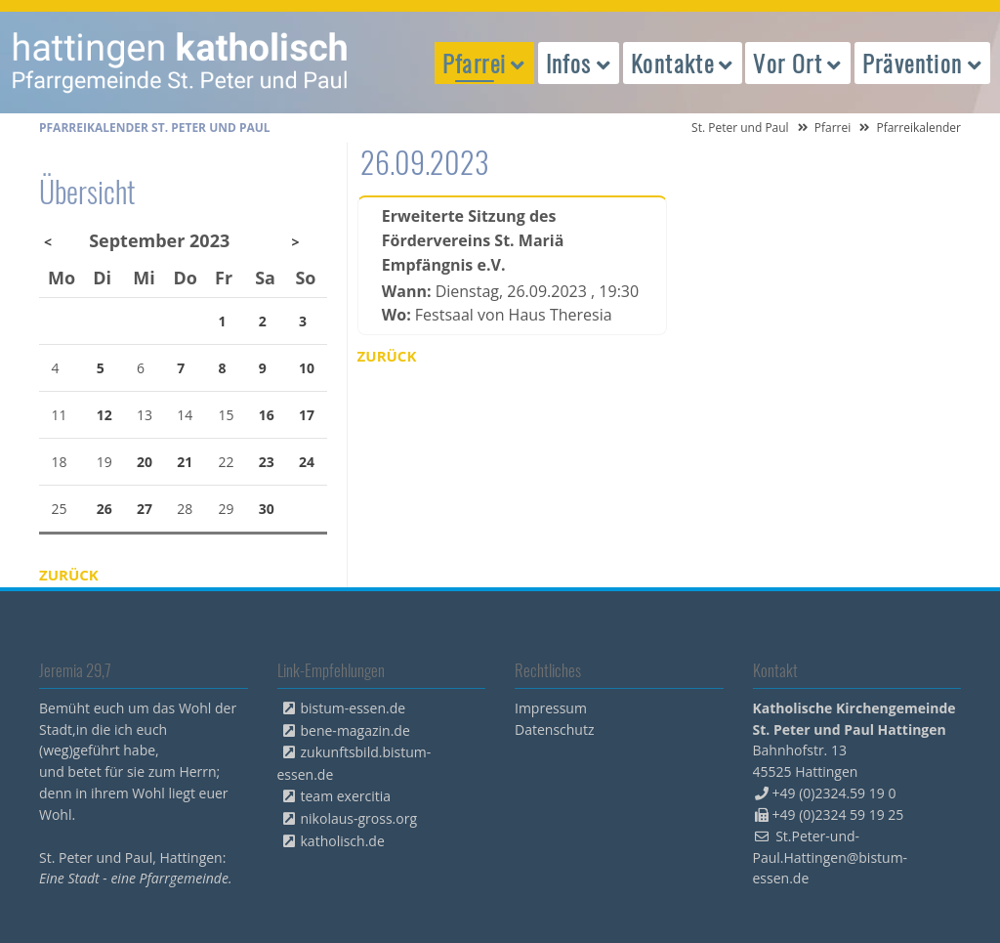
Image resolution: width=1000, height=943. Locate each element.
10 (306, 368)
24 (306, 461)
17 (306, 415)
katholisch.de (343, 841)
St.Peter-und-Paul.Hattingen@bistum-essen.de (830, 857)
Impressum (551, 708)
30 (266, 508)
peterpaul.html (181, 62)
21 (184, 461)
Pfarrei (833, 127)
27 (144, 508)
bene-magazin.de (355, 730)
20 (144, 461)
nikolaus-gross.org (359, 818)
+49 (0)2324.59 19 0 (834, 793)
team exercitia (346, 796)
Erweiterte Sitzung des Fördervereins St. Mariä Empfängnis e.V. (473, 240)
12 (104, 415)
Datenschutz (554, 729)
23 (266, 461)
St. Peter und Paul (740, 127)
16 (266, 415)
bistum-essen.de (353, 708)
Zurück (387, 355)
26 (104, 508)
